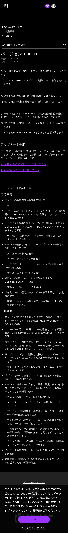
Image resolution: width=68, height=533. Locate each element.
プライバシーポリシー (34, 528)
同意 (34, 519)
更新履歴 (10, 31)
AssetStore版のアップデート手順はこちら (23, 164)
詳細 (37, 510)
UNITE (9, 36)
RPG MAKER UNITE (12, 27)
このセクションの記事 (34, 44)
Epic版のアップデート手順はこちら (20, 170)
